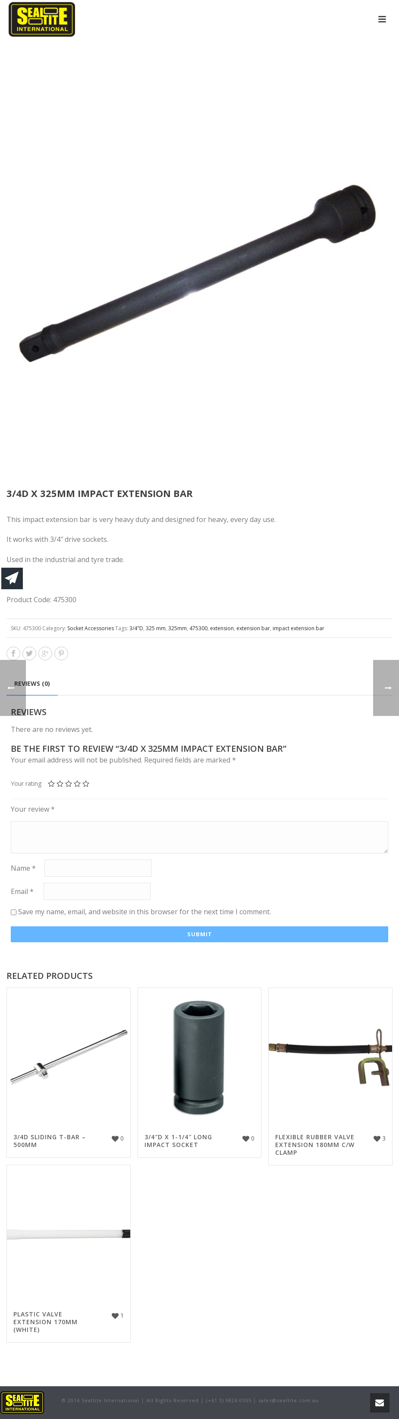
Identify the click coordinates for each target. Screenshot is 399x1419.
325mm (177, 628)
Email (22, 892)
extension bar (253, 628)
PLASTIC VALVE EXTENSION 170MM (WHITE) (45, 1322)
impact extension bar (298, 628)
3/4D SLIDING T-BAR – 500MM (49, 1141)
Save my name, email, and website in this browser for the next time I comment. (144, 911)
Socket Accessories (90, 628)
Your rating (26, 783)
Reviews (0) (32, 683)
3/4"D (136, 628)
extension (222, 628)
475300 (198, 628)
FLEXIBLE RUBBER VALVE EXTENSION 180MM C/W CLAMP (315, 1144)
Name (23, 868)
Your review (33, 809)
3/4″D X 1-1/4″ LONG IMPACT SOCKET (178, 1141)
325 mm (156, 628)
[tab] (32, 683)
